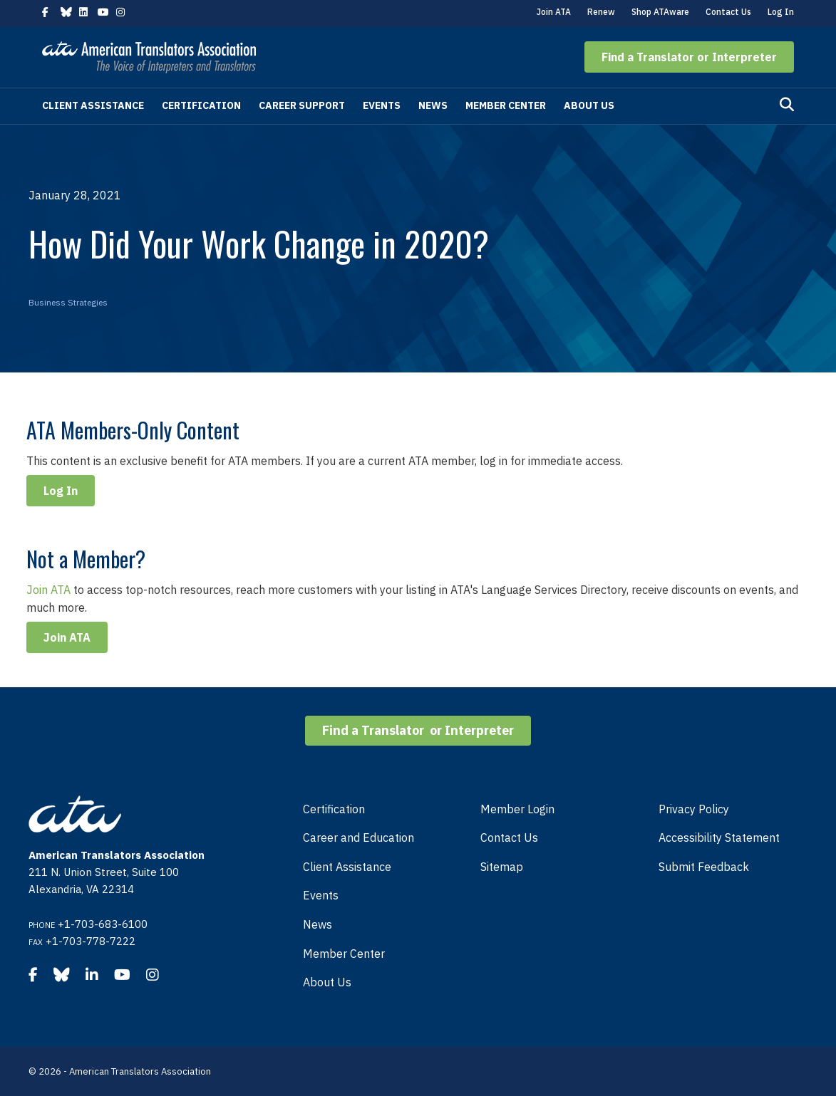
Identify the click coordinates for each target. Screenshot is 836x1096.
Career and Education (358, 837)
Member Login (517, 809)
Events (382, 105)
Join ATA (554, 11)
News (433, 105)
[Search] (787, 105)
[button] (689, 57)
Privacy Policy (694, 809)
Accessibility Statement (719, 837)
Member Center (505, 105)
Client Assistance (93, 105)
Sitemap (501, 867)
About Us (589, 105)
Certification (201, 105)
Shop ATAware (660, 11)
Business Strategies (68, 302)
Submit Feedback (704, 867)
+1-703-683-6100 (103, 924)
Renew (601, 11)
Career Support (302, 105)
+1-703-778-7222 (90, 941)
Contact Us (728, 11)
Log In (781, 11)
